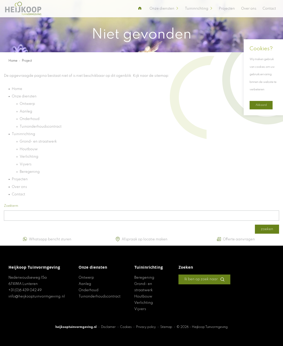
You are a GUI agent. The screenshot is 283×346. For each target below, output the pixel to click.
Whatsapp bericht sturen (47, 239)
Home (13, 60)
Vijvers (25, 164)
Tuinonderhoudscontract (41, 126)
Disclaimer (109, 327)
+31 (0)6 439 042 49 (25, 290)
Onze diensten (164, 8)
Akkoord (261, 105)
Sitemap (166, 327)
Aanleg (26, 111)
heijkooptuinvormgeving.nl (76, 327)
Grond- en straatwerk (38, 141)
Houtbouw (29, 149)
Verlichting (29, 156)
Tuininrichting (199, 8)
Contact (269, 8)
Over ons (248, 8)
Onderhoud (30, 119)
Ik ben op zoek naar (204, 279)
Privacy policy (146, 327)
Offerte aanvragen (236, 239)
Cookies (126, 327)
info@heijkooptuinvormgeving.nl (36, 296)
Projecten (227, 8)
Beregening (30, 172)
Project (27, 60)
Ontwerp (27, 104)
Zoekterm (11, 206)
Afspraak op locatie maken (141, 239)
